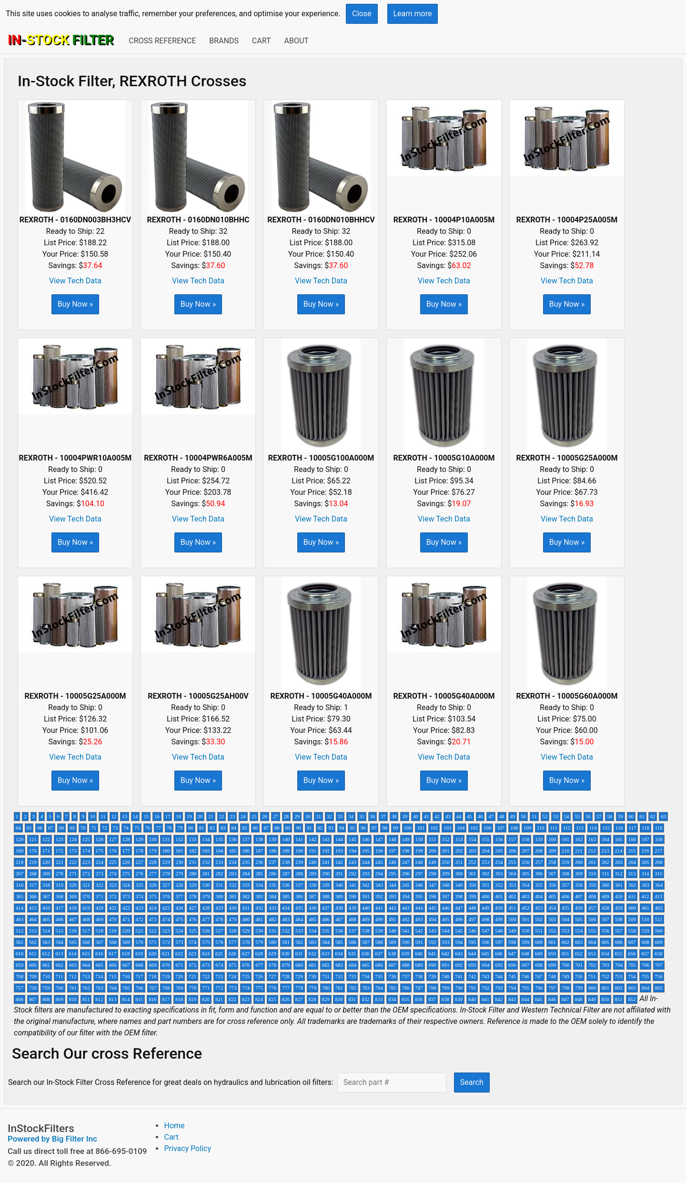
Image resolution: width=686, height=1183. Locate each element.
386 (299, 896)
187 (259, 850)
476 (192, 919)
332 (232, 885)
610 (19, 953)
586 (352, 942)
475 (179, 919)
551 (539, 930)
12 (114, 816)
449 (485, 908)
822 (232, 999)
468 (86, 919)
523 (166, 930)
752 (605, 976)
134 (206, 839)
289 (312, 873)
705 (632, 965)
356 (552, 885)
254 (499, 862)
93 (330, 828)
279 (179, 873)
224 (99, 862)
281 (206, 873)
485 (312, 919)
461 (645, 908)
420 (99, 908)
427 (192, 908)
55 (577, 816)
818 (179, 999)
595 (472, 942)
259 (565, 862)
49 (512, 816)
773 (232, 988)
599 (525, 942)
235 (246, 862)
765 (126, 988)
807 (33, 999)
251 (459, 862)
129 (139, 839)
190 (299, 850)
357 (565, 885)
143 (326, 839)
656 (632, 953)
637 (379, 953)
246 (392, 862)
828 (312, 999)
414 (19, 908)
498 (485, 919)
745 (512, 976)
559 (645, 930)
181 (179, 850)
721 (192, 976)
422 (126, 908)
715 (112, 976)
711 (59, 976)
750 (579, 976)
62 (653, 816)
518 (99, 930)
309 (579, 873)
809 (59, 999)
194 (352, 850)
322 (99, 885)
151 (432, 839)
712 (72, 976)
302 (485, 873)
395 (419, 896)
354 (525, 885)
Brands (224, 40)
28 (286, 816)
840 (472, 999)
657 (645, 953)
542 (419, 930)
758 (33, 988)
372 (113, 896)
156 (499, 839)
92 (320, 828)
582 (299, 942)
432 (259, 908)
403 (525, 896)
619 (139, 953)
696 (512, 965)
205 (499, 850)
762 (86, 988)
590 (406, 942)
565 (73, 942)
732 (339, 976)
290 (326, 873)
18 (178, 816)
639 (405, 953)
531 (272, 930)
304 (512, 873)
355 (539, 885)
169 (19, 850)
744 (499, 976)
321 (86, 885)
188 (272, 850)
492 (406, 919)
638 (392, 953)
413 (658, 896)
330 (206, 885)
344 (392, 885)
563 (46, 942)
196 (379, 850)
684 (352, 965)
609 (659, 942)
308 (565, 873)
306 (539, 873)
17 (168, 816)
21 (210, 816)
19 (189, 816)
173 (73, 850)
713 (86, 976)
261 (592, 862)
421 (113, 908)
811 (86, 999)
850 (605, 999)
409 (605, 896)
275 (126, 873)
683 (339, 965)
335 (272, 885)
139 (272, 839)
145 (352, 839)
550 (525, 930)
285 (259, 873)
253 (485, 862)
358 (579, 885)
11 (103, 816)
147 (379, 839)
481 (259, 919)
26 (264, 816)
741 (459, 976)
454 (552, 908)
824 (259, 999)
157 (512, 839)
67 (50, 828)
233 (219, 862)
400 (485, 896)
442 (392, 908)
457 (592, 908)
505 (579, 919)
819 (192, 999)
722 (206, 976)
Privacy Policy (187, 1148)
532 (286, 930)
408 (592, 896)
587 (366, 942)
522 (153, 930)
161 (565, 839)
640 (419, 953)
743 (485, 976)
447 (459, 908)
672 (192, 965)
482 (272, 919)
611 (33, 953)
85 (244, 828)
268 (33, 873)
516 (73, 930)
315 (658, 873)
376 (166, 896)
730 (312, 976)
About (296, 40)
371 (99, 896)
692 (459, 965)
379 (206, 896)
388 (326, 896)
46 (480, 816)
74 (126, 828)
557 (619, 930)
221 (59, 862)
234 (232, 862)
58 (609, 816)
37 (383, 816)
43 (448, 816)
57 (599, 816)
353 (512, 885)
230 (179, 862)
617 (112, 953)
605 (605, 942)
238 (286, 862)
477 (206, 919)
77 (158, 828)
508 (619, 919)
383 (259, 896)
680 (299, 965)
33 (340, 816)
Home (174, 1125)
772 (219, 988)
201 (446, 850)
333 (246, 885)
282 (219, 873)
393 (392, 896)
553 (565, 930)
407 (579, 896)
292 (352, 873)
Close (361, 13)
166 (632, 839)
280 (192, 873)
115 (606, 828)
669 (153, 965)
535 (326, 930)
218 (19, 862)
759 (46, 988)
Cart (261, 40)
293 (366, 873)
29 (297, 816)
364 (659, 885)
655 (619, 953)
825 (272, 999)
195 (366, 850)
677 (259, 965)
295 (392, 873)
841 (485, 999)
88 (277, 828)
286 (272, 873)
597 (499, 942)
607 (632, 942)
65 (29, 828)
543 (432, 930)
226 (126, 862)
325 (139, 885)
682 (326, 965)
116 (619, 828)
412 (645, 896)
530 (259, 930)
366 (33, 896)
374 (139, 896)
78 (169, 828)
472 (139, 919)
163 (592, 839)
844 (525, 999)
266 (659, 862)
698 (539, 965)
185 (232, 850)
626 (232, 953)
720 (179, 976)
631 (299, 953)
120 (19, 839)
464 (33, 919)
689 (419, 965)
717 (139, 976)
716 (126, 976)
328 (179, 885)
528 (232, 930)
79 (179, 828)
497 (472, 919)
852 (632, 999)
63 (663, 816)
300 (459, 873)
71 (93, 828)
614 (72, 953)
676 (246, 965)
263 (619, 862)
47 (491, 816)
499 (499, 919)
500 (512, 919)
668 (139, 965)
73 (115, 828)
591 (419, 942)
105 (474, 828)
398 (459, 896)
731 (326, 976)
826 (286, 999)
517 (86, 930)
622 (179, 953)
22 (221, 816)
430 (232, 908)
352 (499, 885)
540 (392, 930)
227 (139, 862)
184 (219, 850)
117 (632, 828)
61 (642, 816)
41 (426, 816)
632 (312, 953)
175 (99, 850)
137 (246, 839)
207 (525, 850)
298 (432, 873)
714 (99, 976)
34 (350, 816)
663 (73, 965)
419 (86, 908)
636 (365, 953)
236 (259, 862)
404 (539, 896)
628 (259, 953)
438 (339, 908)
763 (99, 988)
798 (565, 988)
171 (46, 850)
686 (379, 965)
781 (339, 988)
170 (33, 850)
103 (447, 828)
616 (99, 953)
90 (298, 828)
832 (365, 999)
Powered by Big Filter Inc (52, 1138)
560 (659, 930)
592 (432, 942)
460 (632, 908)
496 (459, 919)
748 (552, 976)
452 (525, 908)
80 (190, 828)
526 (206, 930)
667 (126, 965)
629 (272, 953)
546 (472, 930)
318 (46, 885)
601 (552, 942)
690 (432, 965)
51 (534, 816)
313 (632, 873)
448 (472, 908)
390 (352, 896)
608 (645, 942)
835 (405, 999)
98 (384, 828)
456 (579, 908)
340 (339, 885)
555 (592, 930)
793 (499, 988)
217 (658, 850)
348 (446, 885)
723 (219, 976)
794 (512, 988)
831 (352, 999)
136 (232, 839)
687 (392, 965)
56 (588, 816)
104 (460, 828)
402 (512, 896)
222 (73, 862)
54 (566, 816)
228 (153, 862)
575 (206, 942)
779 (312, 988)
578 (246, 942)
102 (434, 828)
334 (259, 885)
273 (99, 873)
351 (485, 885)
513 (33, 930)
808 (46, 999)
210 (565, 850)
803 (632, 988)
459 (619, 908)
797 (552, 988)
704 (619, 965)
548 (499, 930)
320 (73, 885)
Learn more (412, 13)
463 (19, 919)
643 (459, 953)
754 (632, 976)
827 (299, 999)
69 (72, 828)
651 (565, 953)
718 (152, 976)
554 (579, 930)
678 (272, 965)
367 (46, 896)
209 (552, 850)
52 (545, 816)
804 (645, 988)
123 (59, 839)
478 (219, 919)
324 (126, 885)
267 (19, 873)
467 (73, 919)
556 (605, 930)
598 (512, 942)
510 (645, 919)
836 (419, 999)
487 (339, 919)
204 (485, 850)
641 (432, 953)
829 (326, 999)
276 (139, 873)
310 (592, 873)
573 (179, 942)
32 (329, 816)
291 (339, 873)
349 (459, 885)
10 (92, 816)
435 (299, 908)
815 (139, 999)
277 (153, 873)
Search (472, 1082)
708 (19, 976)
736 (392, 976)
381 (232, 896)
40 (415, 816)
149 (406, 839)
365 (19, 896)
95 (352, 828)
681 (312, 965)
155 (485, 839)
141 (299, 839)
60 (631, 816)
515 (59, 930)
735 (379, 976)
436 (312, 908)
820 (206, 999)
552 (552, 930)
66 (39, 828)
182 (192, 850)
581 (286, 942)
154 (472, 839)
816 (152, 999)
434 (286, 908)
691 (446, 965)
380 (219, 896)
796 (539, 988)
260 (579, 862)
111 (553, 828)
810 (73, 999)
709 (33, 976)
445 (432, 908)
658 (658, 953)
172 (59, 850)
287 (286, 873)
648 (525, 953)
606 (619, 942)
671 (179, 965)
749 (565, 976)
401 (499, 896)
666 (113, 965)
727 (272, 976)
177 (126, 850)
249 (432, 862)
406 (565, 896)
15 (146, 816)
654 (605, 953)
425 (166, 908)
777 (286, 988)
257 (539, 862)
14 (135, 816)
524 (179, 930)
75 (137, 828)
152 (446, 839)
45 (469, 816)
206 (512, 850)
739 (432, 976)
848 (579, 999)
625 (219, 953)
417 (59, 908)
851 (619, 999)
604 (592, 942)
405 (552, 896)
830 (339, 999)
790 (459, 988)
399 (472, 896)
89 (288, 828)
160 (552, 839)
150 (419, 839)
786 (406, 988)
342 (366, 885)
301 (472, 873)
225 (113, 862)
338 (312, 885)
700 (565, 965)
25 (254, 816)
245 (379, 862)
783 (366, 988)
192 (326, 850)
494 (432, 919)
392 (379, 896)
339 (326, 885)
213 (605, 850)
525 (192, 930)
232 (206, 862)
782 (352, 988)
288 (299, 873)
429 (219, 908)
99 (395, 828)
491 (392, 919)
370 (86, 896)
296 (406, 873)
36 (372, 816)
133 (192, 839)
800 (592, 988)
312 (619, 873)
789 (446, 988)
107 (500, 828)
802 (619, 988)
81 (201, 828)
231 (192, 862)
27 (275, 816)
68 (61, 828)
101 (420, 828)
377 (179, 896)
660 (33, 965)
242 (339, 862)
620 (152, 953)
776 (272, 988)
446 (446, 908)
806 (19, 999)
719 (166, 976)
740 (445, 976)
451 (512, 908)
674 (219, 965)
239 (299, 862)
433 (272, 908)
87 (266, 828)
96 (363, 828)
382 (246, 896)
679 (286, 965)
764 (113, 988)
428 (206, 908)
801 (605, 988)
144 (339, 839)
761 (73, 988)
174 (86, 850)
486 (326, 919)
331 (219, 885)
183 (206, 850)
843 (512, 999)
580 (272, 942)
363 (645, 885)
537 (352, 930)
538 (366, 930)
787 (419, 988)
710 (46, 976)
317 (33, 885)
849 (592, 999)
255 (512, 862)
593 (446, 942)
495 (446, 919)
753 (619, 976)
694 (485, 965)
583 (312, 942)
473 (153, 919)
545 (459, 930)
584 (326, 942)
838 (445, 999)
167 (645, 839)
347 (432, 885)
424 (153, 908)
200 (432, 850)
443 (406, 908)
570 (139, 942)
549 (512, 930)
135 (219, 839)
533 (299, 930)
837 (432, 999)
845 (539, 999)
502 (539, 919)
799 (579, 988)
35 (361, 816)
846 (552, 999)
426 (179, 908)
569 (126, 942)
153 (459, 839)
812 (99, 999)
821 (219, 999)
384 (272, 896)
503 (552, 919)
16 (157, 816)
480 (246, 919)
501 (525, 919)
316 (19, 885)
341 (352, 885)
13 (124, 816)
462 (659, 908)
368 (59, 896)
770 (192, 988)
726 (259, 976)
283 (232, 873)
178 (139, 850)
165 (619, 839)
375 (153, 896)
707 (659, 965)
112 (567, 828)
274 (113, 873)
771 (206, 988)
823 (246, 999)
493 (419, 919)
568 (113, 942)
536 (339, 930)
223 (86, 862)
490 (379, 919)
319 (59, 885)
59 (620, 816)
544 (446, 930)
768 (166, 988)
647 (512, 953)
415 (33, 908)
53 (555, 816)
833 (379, 999)
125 (86, 839)
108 (514, 828)
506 (592, 919)
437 (326, 908)
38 (394, 816)
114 (593, 828)
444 (419, 908)
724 (232, 976)
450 (499, 908)
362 (632, 885)
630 (286, 953)
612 (46, 953)
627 (246, 953)
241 (326, 862)
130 (153, 839)
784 (379, 988)
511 (659, 919)
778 (299, 988)
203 (472, 850)
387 (312, 896)
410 (619, 896)
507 (605, 919)
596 (485, 942)
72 (104, 828)
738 (419, 976)
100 (408, 828)
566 (86, 942)
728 (286, 976)
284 (246, 873)
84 (234, 828)
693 (472, 965)
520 (126, 930)
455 (565, 908)
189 (286, 850)
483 (286, 919)
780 (326, 988)
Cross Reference (162, 40)
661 (46, 965)
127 (113, 839)
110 (541, 828)
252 (472, 862)
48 (501, 816)
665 (99, 965)
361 (619, 885)
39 (404, 816)
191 (312, 850)
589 (392, 942)
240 (312, 862)
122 (46, 839)
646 (499, 953)
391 (366, 896)
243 (352, 862)
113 (580, 828)
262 (605, 862)
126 (99, 839)
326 (153, 885)
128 (126, 839)
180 (166, 850)
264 (632, 862)
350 (472, 885)
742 (472, 976)
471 (126, 919)
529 (246, 930)
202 (459, 850)
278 (166, 873)
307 (552, 873)
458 (605, 908)
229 (166, 862)
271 (73, 873)
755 (645, 976)
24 (243, 816)
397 (446, 896)
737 (405, 976)
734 (365, 976)
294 (379, 873)
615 (86, 953)
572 (166, 942)
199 (419, 850)
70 (83, 828)
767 (153, 988)
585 (339, 942)
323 (113, 885)
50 (523, 816)
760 (59, 988)
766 (139, 988)
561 (19, 942)
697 (525, 965)
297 (419, 873)
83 (223, 828)
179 (153, 850)
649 (539, 953)
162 (579, 839)
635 (352, 953)
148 (392, 839)
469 (99, 919)
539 (379, 930)
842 (499, 999)
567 (99, 942)
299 (446, 873)
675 (232, 965)
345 (406, 885)
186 (246, 850)
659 (19, 965)
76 (148, 828)
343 (379, 885)
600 (539, 942)
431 (246, 908)
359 (592, 885)
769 (179, 988)
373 (126, 896)
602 (565, 942)
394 (406, 896)
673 (206, 965)
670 (166, 965)
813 (112, 999)
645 (485, 953)
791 (472, 988)
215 (632, 850)
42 (437, 816)
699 (552, 965)
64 (18, 828)
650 (552, 953)
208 (539, 850)
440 (366, 908)
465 (46, 919)
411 (632, 896)
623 (192, 953)
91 (309, 828)
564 (59, 942)
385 (286, 896)
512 (19, 930)
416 (46, 908)
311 (605, 873)
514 (46, 930)
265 (645, 862)
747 (539, 976)
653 (592, 953)
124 (73, 839)
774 (246, 988)
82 (212, 828)
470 (113, 919)
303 (499, 873)
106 (487, 828)
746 (525, 976)
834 (392, 999)
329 (192, 885)
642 (445, 953)
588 (379, 942)
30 (308, 816)
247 (406, 862)
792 (485, 988)
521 (139, 930)
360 (605, 885)
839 (459, 999)
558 (632, 930)
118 (645, 828)
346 (419, 885)
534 (312, 930)
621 (166, 953)
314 (645, 873)
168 (659, 839)
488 (352, 919)
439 (352, 908)
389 (339, 896)
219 (33, 862)
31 (318, 816)
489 (366, 919)
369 (73, 896)
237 (272, 862)
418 (73, 908)
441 (379, 908)
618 (126, 953)
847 (565, 999)
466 (59, 919)
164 (605, 839)
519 (113, 930)
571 (153, 942)
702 (592, 965)
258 (552, 862)
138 (259, 839)
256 (525, 862)
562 (33, 942)
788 (432, 988)
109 (527, 828)
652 (579, 953)
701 (579, 965)
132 (179, 839)
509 (632, 919)
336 (286, 885)
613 (59, 953)
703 (605, 965)
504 (565, 919)
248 (419, 862)
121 (33, 839)
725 (246, 976)
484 (299, 919)
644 (472, 953)
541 (406, 930)
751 (592, 976)
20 (200, 816)
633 (326, 953)
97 (374, 828)
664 (86, 965)
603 (579, 942)
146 (366, 839)
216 (645, 850)
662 (59, 965)
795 (525, 988)
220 (46, 862)
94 (341, 828)
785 (392, 988)
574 (192, 942)
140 (286, 839)
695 (499, 965)
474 (166, 919)
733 (352, 976)
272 (86, 873)
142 (312, 839)
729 (299, 976)
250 (446, 862)
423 (139, 908)
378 (192, 896)
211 (579, 850)
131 (166, 839)
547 (485, 930)
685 (366, 965)
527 (219, 930)
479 (232, 919)
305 (525, 873)
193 (339, 850)
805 (659, 988)
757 (19, 988)
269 (46, 873)
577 (232, 942)
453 (539, 908)
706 (645, 965)
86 (255, 828)
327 (166, 885)
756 (658, 976)
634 (339, 953)
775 (259, 988)
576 (219, 942)
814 (126, 999)
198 (406, 850)
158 (525, 839)
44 (459, 816)
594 (459, 942)
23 (232, 816)
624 (206, 953)
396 (432, 896)
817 (166, 999)
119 (659, 828)
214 (619, 850)
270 (59, 873)
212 (592, 850)
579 (259, 942)
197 (392, 850)
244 (366, 862)
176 (113, 850)
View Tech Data (75, 280)
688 (406, 965)
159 (539, 839)
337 (299, 885)
